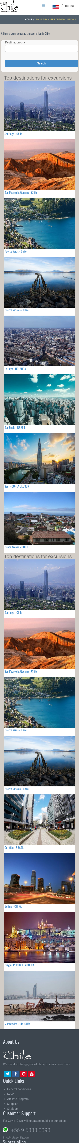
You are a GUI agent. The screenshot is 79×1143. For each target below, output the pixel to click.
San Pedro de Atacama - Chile (21, 192)
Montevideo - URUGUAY (17, 1023)
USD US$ (69, 6)
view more (63, 1064)
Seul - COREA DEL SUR (17, 486)
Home (28, 19)
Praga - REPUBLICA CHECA (19, 965)
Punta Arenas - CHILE (16, 547)
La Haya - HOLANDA (15, 368)
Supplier (12, 1103)
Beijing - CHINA (13, 906)
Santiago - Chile (13, 133)
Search (41, 63)
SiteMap (12, 1108)
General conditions (19, 1089)
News (10, 1094)
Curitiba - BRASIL (14, 847)
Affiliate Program (18, 1099)
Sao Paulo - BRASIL (15, 427)
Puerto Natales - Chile (17, 310)
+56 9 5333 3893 (30, 1130)
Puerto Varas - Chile (15, 251)
